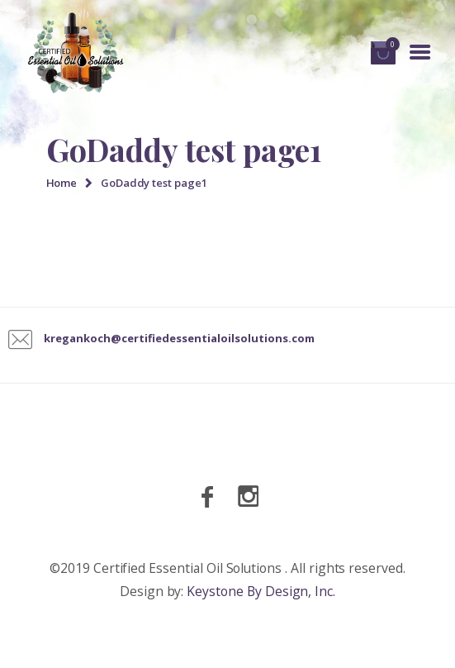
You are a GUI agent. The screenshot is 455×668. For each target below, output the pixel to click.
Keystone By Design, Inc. (261, 591)
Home (62, 182)
